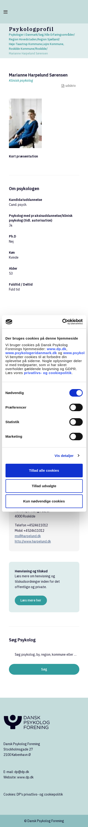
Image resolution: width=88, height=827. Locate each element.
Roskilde (40, 48)
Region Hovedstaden (23, 39)
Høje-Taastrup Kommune (25, 44)
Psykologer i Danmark (23, 34)
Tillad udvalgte (44, 486)
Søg (41, 34)
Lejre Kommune (53, 44)
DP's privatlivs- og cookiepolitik (40, 794)
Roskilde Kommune (21, 48)
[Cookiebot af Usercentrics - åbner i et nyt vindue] (63, 322)
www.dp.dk (56, 349)
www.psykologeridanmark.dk (31, 353)
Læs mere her (30, 600)
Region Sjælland (48, 39)
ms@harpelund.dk (28, 536)
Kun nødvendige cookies (44, 501)
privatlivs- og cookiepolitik (48, 373)
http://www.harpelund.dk (33, 541)
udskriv (70, 86)
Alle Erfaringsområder (59, 34)
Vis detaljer (64, 456)
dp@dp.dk (21, 772)
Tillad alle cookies (44, 470)
